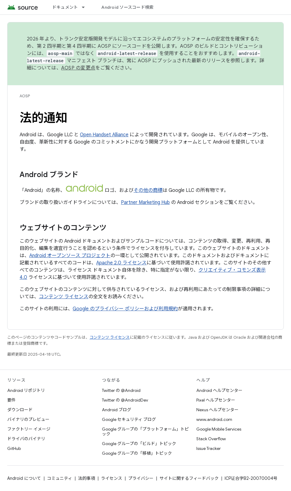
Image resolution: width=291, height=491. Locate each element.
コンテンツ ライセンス (63, 297)
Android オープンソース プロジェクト (69, 256)
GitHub (14, 448)
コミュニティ (59, 478)
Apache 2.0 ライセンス (121, 263)
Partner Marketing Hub (145, 202)
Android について (24, 478)
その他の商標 (148, 190)
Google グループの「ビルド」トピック (139, 443)
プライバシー (140, 478)
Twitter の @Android (121, 390)
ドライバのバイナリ (26, 438)
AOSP (25, 96)
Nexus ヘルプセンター (217, 409)
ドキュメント (65, 7)
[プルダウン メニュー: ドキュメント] (86, 7)
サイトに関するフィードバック (189, 478)
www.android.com (214, 419)
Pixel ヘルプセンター (215, 400)
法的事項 (86, 478)
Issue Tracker (208, 448)
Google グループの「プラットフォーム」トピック (145, 431)
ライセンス (111, 478)
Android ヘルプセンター (219, 390)
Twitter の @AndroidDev (125, 400)
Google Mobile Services (218, 429)
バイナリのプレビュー (28, 419)
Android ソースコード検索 (127, 7)
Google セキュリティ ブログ (129, 419)
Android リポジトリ (26, 390)
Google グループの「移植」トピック (137, 453)
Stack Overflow (211, 438)
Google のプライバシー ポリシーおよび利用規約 (125, 309)
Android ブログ (116, 409)
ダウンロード (20, 409)
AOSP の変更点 (78, 68)
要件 (11, 400)
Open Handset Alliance (104, 135)
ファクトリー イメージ (28, 429)
